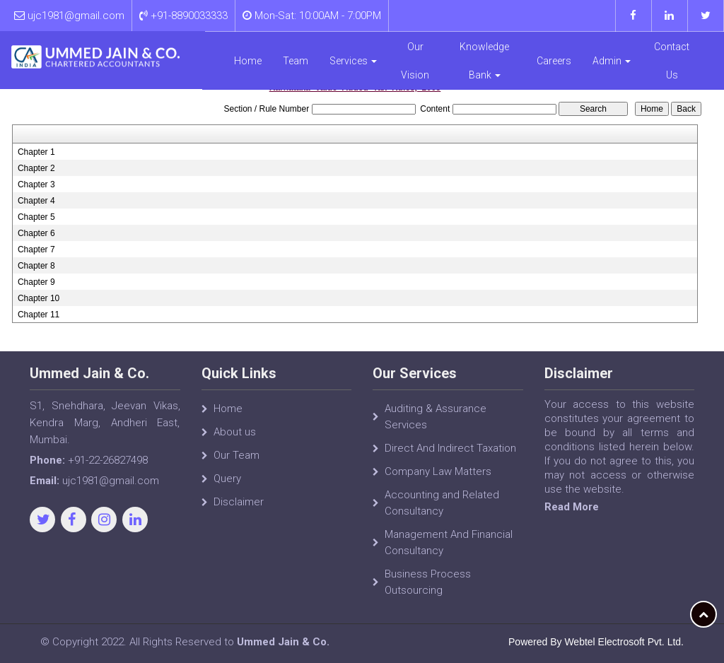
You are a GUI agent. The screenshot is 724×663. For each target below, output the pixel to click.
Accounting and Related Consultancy (442, 502)
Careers (554, 60)
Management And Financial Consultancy (449, 542)
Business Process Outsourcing (428, 582)
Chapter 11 (38, 314)
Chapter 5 (36, 217)
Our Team (236, 455)
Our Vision (416, 60)
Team (296, 60)
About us (235, 432)
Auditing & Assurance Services (435, 416)
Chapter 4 (36, 201)
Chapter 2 (36, 168)
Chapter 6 (36, 233)
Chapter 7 (36, 249)
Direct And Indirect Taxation (450, 448)
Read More (571, 506)
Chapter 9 (36, 282)
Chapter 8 (36, 266)
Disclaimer (239, 501)
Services (354, 60)
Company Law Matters (438, 471)
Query (227, 478)
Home (248, 60)
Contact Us (672, 60)
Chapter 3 (36, 184)
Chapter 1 (36, 152)
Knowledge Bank (485, 60)
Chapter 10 (38, 298)
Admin (611, 60)
